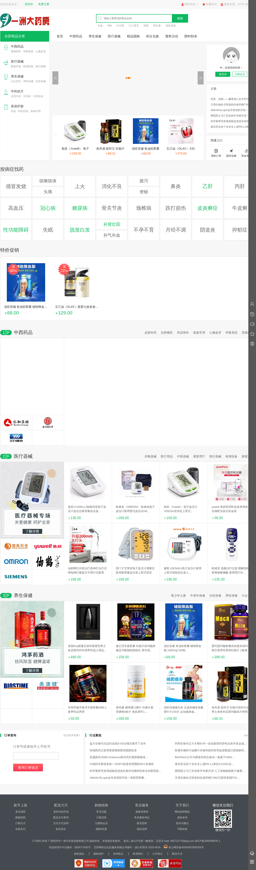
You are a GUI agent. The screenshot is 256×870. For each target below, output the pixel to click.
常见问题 (101, 811)
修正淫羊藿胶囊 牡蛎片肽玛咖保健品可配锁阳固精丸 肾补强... (135, 648)
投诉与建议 (182, 823)
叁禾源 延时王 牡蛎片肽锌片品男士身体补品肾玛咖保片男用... (231, 709)
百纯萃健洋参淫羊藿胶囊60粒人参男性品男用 (87, 709)
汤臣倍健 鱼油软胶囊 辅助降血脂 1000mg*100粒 (36, 306)
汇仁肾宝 (134, 25)
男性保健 (28, 81)
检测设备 (28, 66)
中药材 (27, 96)
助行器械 (41, 66)
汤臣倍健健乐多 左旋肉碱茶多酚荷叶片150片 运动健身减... (183, 709)
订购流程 (101, 817)
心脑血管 (41, 51)
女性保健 (41, 81)
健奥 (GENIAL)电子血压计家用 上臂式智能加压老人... (182, 570)
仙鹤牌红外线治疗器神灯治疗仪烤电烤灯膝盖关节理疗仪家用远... (87, 571)
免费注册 (43, 4)
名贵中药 (16, 96)
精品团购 (133, 36)
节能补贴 (182, 829)
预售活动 (171, 36)
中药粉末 (38, 96)
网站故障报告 (182, 811)
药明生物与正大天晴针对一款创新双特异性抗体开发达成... (210, 743)
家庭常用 (199, 332)
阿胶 (146, 25)
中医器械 (183, 456)
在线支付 (20, 829)
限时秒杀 (190, 36)
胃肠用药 (16, 51)
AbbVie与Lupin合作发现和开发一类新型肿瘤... (231, 110)
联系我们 (138, 853)
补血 (100, 25)
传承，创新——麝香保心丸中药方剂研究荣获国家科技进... (231, 99)
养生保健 (17, 76)
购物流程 (20, 817)
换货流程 (142, 823)
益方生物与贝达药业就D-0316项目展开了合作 (118, 743)
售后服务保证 (142, 817)
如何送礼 (61, 829)
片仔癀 (120, 25)
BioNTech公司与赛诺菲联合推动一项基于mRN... (204, 757)
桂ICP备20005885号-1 (207, 840)
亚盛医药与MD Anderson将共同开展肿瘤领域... (119, 757)
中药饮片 (17, 91)
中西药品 (17, 46)
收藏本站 (211, 4)
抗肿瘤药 (167, 332)
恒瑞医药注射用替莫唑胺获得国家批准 (113, 750)
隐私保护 (98, 853)
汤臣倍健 (170, 25)
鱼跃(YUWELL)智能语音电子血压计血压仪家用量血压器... (87, 509)
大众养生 (16, 81)
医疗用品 (167, 456)
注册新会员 (101, 823)
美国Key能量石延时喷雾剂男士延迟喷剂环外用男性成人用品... (87, 648)
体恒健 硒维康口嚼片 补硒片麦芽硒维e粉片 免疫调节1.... (134, 709)
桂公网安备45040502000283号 (186, 847)
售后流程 (20, 811)
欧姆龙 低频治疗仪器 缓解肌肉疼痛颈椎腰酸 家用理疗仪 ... (230, 570)
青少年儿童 (178, 595)
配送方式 (177, 853)
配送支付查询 (61, 817)
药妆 (13, 111)
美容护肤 (17, 106)
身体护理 (35, 111)
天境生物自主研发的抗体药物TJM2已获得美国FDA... (231, 104)
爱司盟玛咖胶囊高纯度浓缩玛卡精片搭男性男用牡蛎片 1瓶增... (231, 648)
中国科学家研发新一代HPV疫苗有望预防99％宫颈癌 (122, 764)
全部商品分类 (14, 36)
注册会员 (240, 74)
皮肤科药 (151, 332)
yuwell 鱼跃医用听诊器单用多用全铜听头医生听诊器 (231, 509)
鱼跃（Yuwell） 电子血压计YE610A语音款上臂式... (180, 509)
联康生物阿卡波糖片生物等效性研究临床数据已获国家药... (210, 750)
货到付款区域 (61, 811)
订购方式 (20, 823)
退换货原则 (141, 811)
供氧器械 (151, 456)
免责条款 (79, 853)
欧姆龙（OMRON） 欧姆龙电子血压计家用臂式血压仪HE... (135, 509)
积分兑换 (152, 36)
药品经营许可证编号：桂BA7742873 (70, 847)
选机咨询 (182, 817)
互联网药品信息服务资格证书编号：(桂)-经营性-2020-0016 (127, 847)
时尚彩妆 (23, 111)
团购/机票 (101, 829)
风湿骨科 (183, 332)
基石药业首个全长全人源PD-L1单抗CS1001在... (231, 126)
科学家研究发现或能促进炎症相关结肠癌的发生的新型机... (231, 121)
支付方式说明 (61, 823)
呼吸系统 (28, 51)
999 (110, 25)
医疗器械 (17, 61)
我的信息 (189, 4)
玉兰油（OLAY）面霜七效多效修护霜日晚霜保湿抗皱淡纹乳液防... (99, 306)
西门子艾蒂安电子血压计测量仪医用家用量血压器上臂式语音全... (135, 571)
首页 (60, 36)
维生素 (157, 25)
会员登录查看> (71, 735)
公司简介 (157, 853)
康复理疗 (199, 456)
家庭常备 (16, 66)
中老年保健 (197, 595)
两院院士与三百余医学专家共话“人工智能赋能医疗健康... (231, 115)
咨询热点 (118, 853)
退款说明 (142, 829)
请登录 (29, 4)
